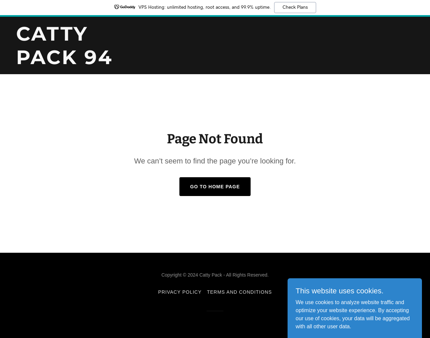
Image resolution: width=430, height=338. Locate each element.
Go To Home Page (215, 186)
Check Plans (295, 7)
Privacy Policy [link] (180, 292)
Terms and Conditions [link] (239, 292)
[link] (85, 62)
